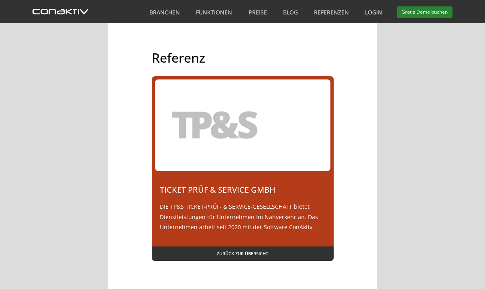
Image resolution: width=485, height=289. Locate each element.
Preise (258, 12)
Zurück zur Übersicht (242, 253)
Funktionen (214, 12)
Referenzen (331, 12)
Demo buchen (424, 11)
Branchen (164, 12)
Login (373, 12)
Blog (290, 12)
